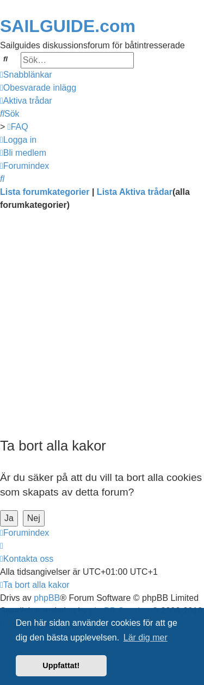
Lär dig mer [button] (145, 637)
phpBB (47, 597)
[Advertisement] (102, 326)
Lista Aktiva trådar (134, 191)
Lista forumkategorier (44, 191)
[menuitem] (38, 87)
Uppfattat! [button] (60, 665)
